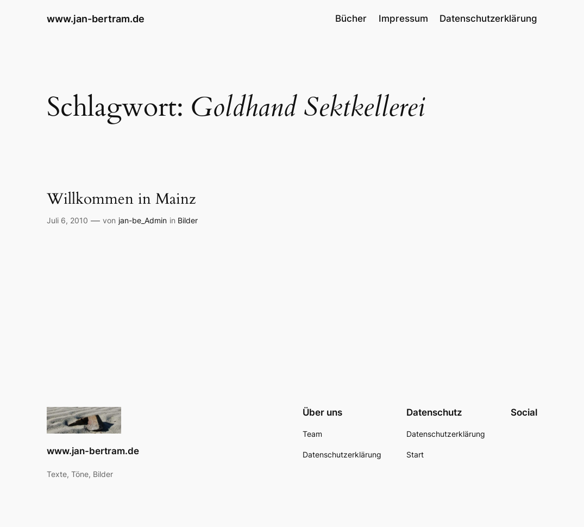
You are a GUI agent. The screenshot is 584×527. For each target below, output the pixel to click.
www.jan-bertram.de (96, 18)
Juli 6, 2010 (67, 220)
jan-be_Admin (142, 220)
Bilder (188, 220)
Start (415, 454)
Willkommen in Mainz (121, 199)
